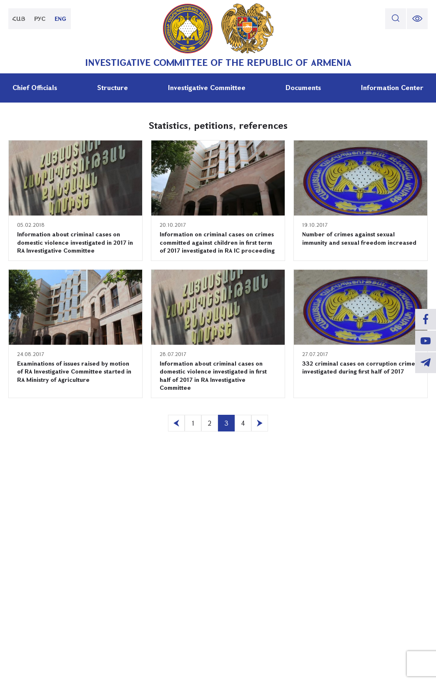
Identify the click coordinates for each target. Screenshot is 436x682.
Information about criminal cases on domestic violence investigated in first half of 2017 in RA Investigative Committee (213, 375)
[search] (395, 18)
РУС (39, 19)
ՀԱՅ (18, 19)
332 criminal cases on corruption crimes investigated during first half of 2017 (360, 367)
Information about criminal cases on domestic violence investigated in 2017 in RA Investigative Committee (75, 242)
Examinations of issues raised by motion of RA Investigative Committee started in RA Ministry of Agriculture (74, 371)
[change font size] (417, 18)
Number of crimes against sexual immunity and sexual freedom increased (359, 238)
